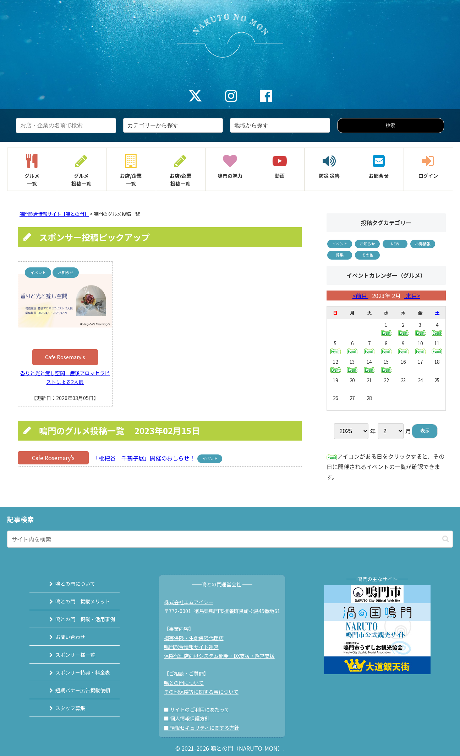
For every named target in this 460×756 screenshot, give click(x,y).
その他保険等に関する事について (203, 691)
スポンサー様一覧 (69, 654)
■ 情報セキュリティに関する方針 (204, 727)
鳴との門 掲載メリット (76, 601)
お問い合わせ (64, 636)
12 (335, 365)
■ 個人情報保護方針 (189, 718)
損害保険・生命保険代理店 (196, 637)
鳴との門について (69, 583)
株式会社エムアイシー (191, 602)
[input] (230, 539)
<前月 (360, 295)
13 (352, 365)
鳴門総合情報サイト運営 (193, 646)
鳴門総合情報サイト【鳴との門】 (54, 214)
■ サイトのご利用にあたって (199, 709)
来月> (412, 295)
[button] (445, 539)
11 (437, 347)
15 (386, 365)
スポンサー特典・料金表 (76, 672)
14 (369, 365)
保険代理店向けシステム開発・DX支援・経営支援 (221, 655)
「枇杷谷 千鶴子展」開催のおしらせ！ (143, 457)
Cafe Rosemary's (65, 357)
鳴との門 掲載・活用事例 (79, 619)
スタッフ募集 (64, 708)
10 (420, 347)
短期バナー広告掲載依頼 (76, 690)
